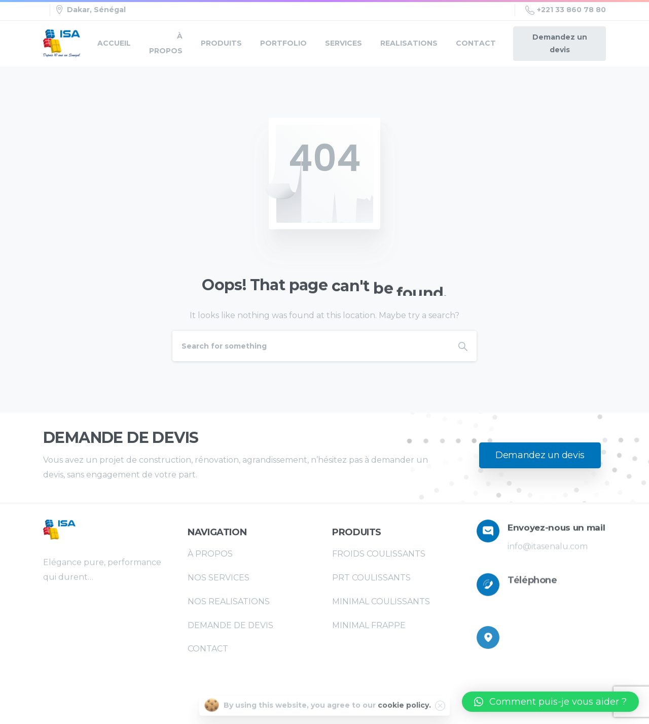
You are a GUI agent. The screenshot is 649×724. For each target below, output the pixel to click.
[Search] (310, 346)
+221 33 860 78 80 (565, 10)
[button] (550, 702)
